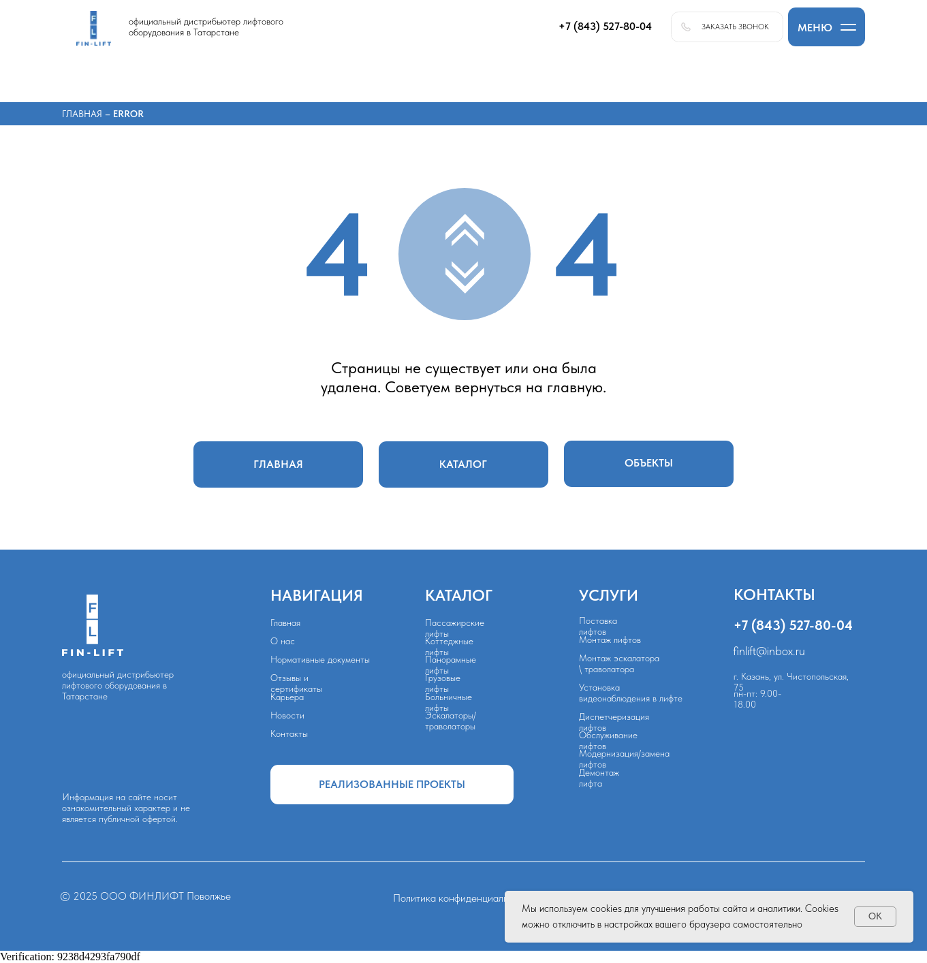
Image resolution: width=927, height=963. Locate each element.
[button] (826, 26)
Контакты (289, 733)
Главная (83, 113)
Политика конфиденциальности (463, 897)
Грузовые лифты (442, 683)
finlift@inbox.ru (769, 651)
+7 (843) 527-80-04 (793, 625)
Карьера (287, 696)
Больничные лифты (448, 702)
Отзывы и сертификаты (296, 683)
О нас (282, 640)
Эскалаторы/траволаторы (450, 720)
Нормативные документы (320, 659)
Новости (287, 715)
